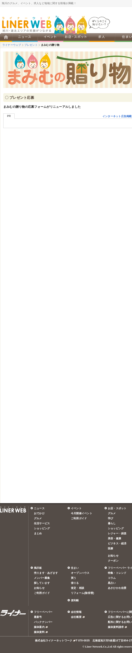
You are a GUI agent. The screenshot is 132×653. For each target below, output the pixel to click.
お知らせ (113, 555)
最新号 (38, 617)
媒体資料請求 (116, 627)
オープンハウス (80, 572)
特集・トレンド (117, 572)
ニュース (39, 508)
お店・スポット (117, 508)
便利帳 (75, 600)
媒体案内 (39, 627)
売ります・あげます (46, 572)
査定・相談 (77, 588)
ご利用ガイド (79, 518)
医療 (110, 548)
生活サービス (42, 523)
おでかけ (39, 513)
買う (73, 577)
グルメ (38, 518)
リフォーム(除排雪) (82, 593)
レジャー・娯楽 (117, 533)
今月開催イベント (81, 513)
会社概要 (76, 617)
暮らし (112, 523)
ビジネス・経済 (117, 543)
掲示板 (38, 567)
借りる (75, 582)
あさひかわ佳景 (117, 588)
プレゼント (31, 44)
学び (110, 518)
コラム (112, 577)
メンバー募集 (42, 577)
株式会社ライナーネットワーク (53, 640)
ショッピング (42, 528)
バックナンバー (43, 622)
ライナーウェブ (11, 44)
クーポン (113, 560)
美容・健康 (114, 538)
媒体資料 (39, 632)
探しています (42, 582)
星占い (112, 582)
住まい (75, 567)
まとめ (38, 533)
